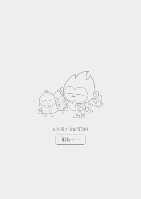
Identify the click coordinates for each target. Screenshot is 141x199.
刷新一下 (70, 139)
